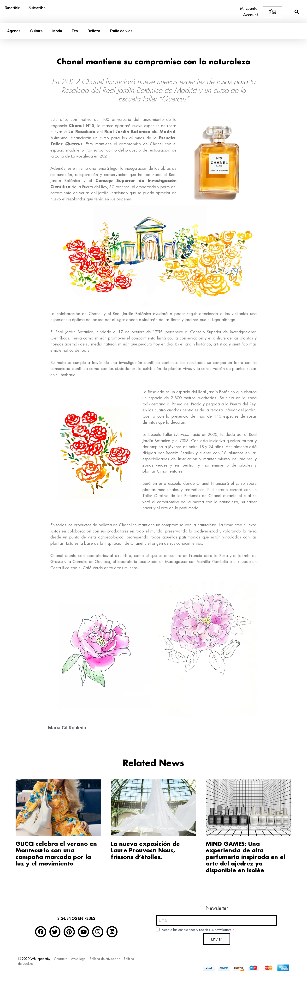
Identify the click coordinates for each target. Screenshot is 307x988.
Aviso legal (78, 958)
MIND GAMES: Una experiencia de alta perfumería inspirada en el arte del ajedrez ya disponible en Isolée (245, 857)
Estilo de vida (121, 31)
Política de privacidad (105, 958)
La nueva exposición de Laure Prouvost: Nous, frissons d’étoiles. (145, 850)
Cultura (36, 31)
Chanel (76, 126)
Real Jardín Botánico (132, 314)
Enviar (216, 939)
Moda (57, 31)
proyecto (133, 150)
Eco (75, 31)
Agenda (14, 31)
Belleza (94, 31)
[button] (297, 12)
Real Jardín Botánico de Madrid (139, 132)
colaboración (68, 314)
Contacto (60, 958)
